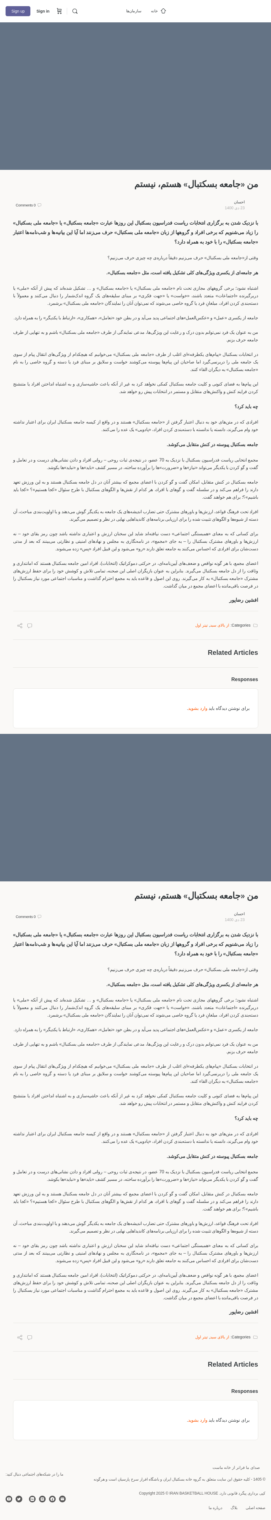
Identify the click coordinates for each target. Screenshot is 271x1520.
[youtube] (9, 1499)
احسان (239, 202)
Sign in (43, 11)
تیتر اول (201, 625)
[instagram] (42, 1499)
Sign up (18, 11)
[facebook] (52, 1499)
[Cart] (58, 11)
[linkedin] (32, 1499)
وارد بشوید (197, 708)
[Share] (19, 626)
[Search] (74, 11)
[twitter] (19, 1499)
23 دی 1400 (235, 208)
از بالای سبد (219, 625)
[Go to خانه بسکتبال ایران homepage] (223, 10)
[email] (62, 1499)
